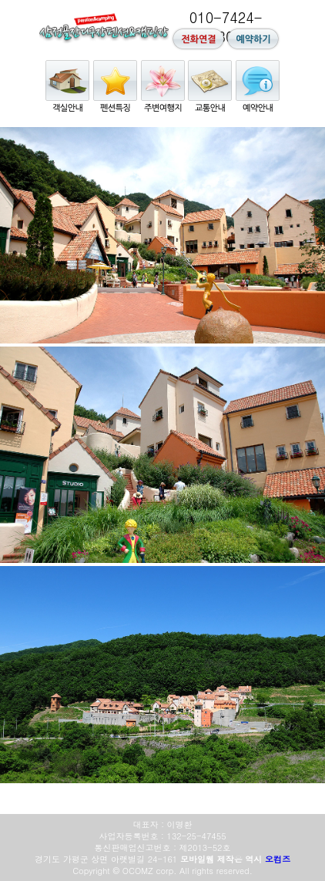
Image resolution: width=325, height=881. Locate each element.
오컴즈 (277, 859)
